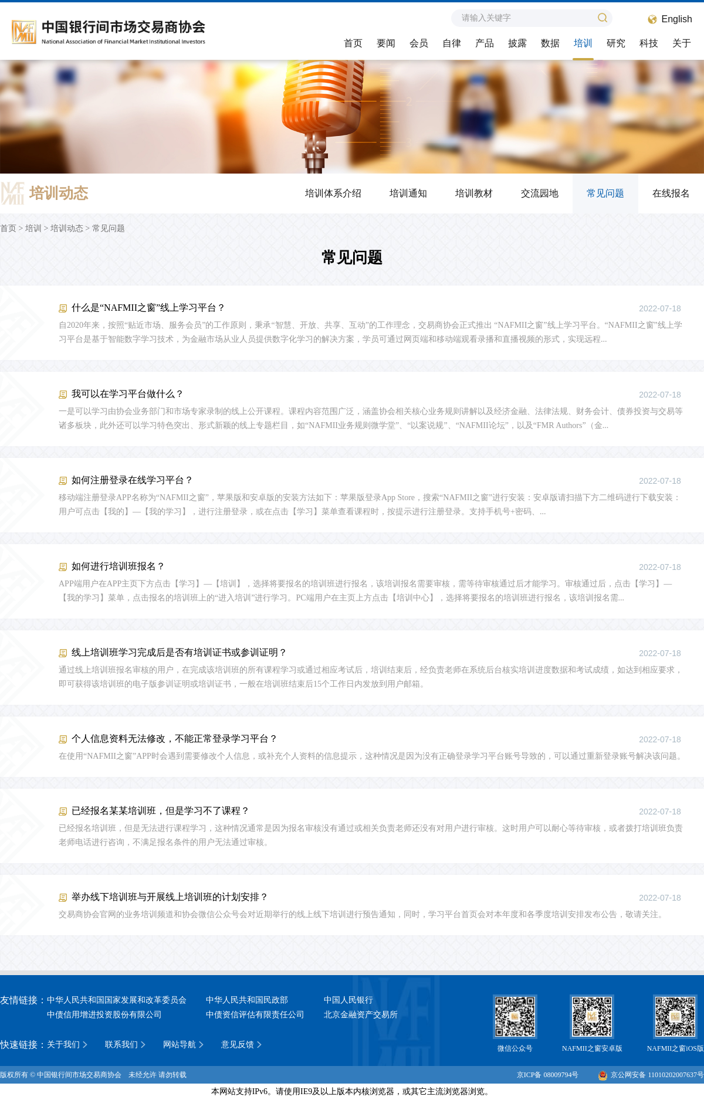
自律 (451, 43)
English (677, 19)
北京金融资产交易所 (361, 1014)
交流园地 (540, 193)
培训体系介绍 (333, 193)
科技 (648, 43)
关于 (681, 43)
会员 (418, 43)
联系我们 (121, 1044)
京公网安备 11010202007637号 (651, 1075)
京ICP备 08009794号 (548, 1075)
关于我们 (63, 1044)
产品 (484, 43)
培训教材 (474, 193)
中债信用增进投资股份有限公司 (104, 1014)
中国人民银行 (348, 1000)
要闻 (386, 43)
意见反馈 (237, 1044)
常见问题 (605, 193)
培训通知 (408, 193)
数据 (550, 43)
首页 (353, 43)
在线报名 (671, 193)
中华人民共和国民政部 (247, 1000)
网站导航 (179, 1044)
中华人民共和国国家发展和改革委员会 (117, 1000)
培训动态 (66, 228)
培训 (583, 43)
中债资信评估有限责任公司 (255, 1014)
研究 (616, 43)
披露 (517, 43)
